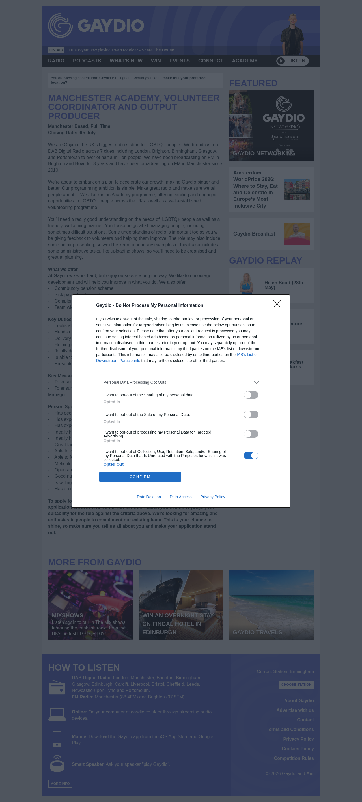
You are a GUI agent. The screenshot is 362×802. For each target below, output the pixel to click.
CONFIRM (140, 477)
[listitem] (181, 382)
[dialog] (181, 401)
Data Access (181, 497)
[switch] (251, 395)
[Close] (278, 305)
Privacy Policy (213, 497)
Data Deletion (149, 497)
